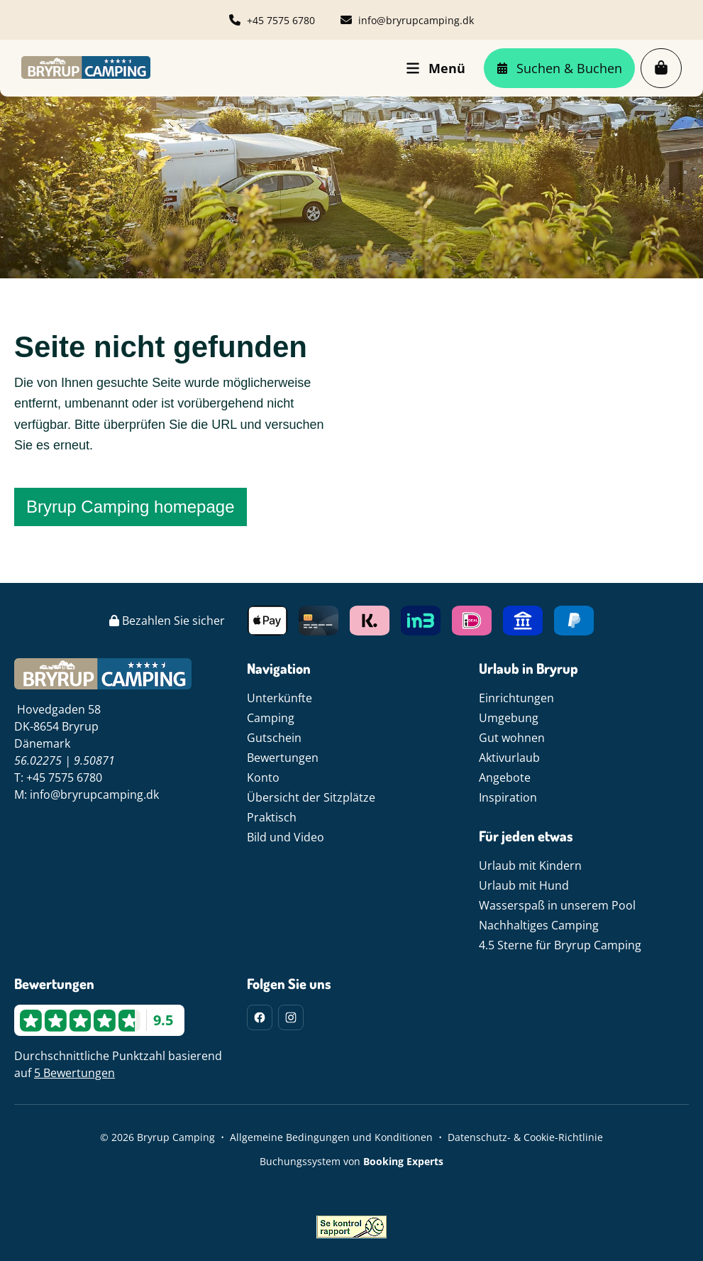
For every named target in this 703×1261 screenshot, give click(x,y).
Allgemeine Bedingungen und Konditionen (331, 1137)
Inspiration (508, 797)
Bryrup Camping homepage (130, 506)
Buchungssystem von (351, 1161)
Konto (263, 777)
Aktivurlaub (509, 757)
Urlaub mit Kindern (530, 865)
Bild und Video (285, 837)
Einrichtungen (516, 698)
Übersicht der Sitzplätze (311, 797)
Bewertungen (283, 757)
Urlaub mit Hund (524, 885)
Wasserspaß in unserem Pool (557, 905)
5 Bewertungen (74, 1073)
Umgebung (508, 718)
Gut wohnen (512, 738)
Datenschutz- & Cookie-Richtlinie (525, 1137)
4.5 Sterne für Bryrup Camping (560, 945)
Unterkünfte (279, 698)
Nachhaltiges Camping (539, 925)
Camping (270, 718)
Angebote (505, 777)
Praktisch (272, 817)
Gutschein (274, 738)
